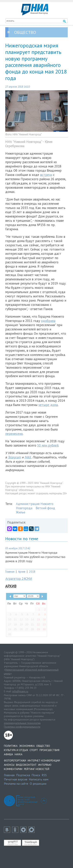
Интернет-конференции (44, 760)
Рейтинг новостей (36, 769)
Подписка (23, 775)
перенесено (14, 433)
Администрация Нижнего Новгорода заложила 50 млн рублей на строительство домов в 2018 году (35, 557)
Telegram (14, 457)
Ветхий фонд (45, 508)
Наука (18, 754)
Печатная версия (15, 779)
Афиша (8, 754)
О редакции (38, 783)
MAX (28, 457)
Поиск (36, 775)
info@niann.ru (20, 691)
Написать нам (38, 779)
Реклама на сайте (16, 783)
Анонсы (9, 765)
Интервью (44, 765)
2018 (32, 571)
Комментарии (13, 769)
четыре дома (48, 405)
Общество (43, 746)
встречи (46, 175)
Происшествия (49, 750)
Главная (9, 571)
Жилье (20, 512)
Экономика (27, 746)
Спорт (34, 750)
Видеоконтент (26, 765)
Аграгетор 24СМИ (18, 578)
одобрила (48, 321)
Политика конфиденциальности (22, 726)
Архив (21, 571)
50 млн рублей (47, 445)
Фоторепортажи (15, 760)
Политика (11, 746)
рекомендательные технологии (22, 723)
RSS (44, 775)
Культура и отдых (16, 750)
